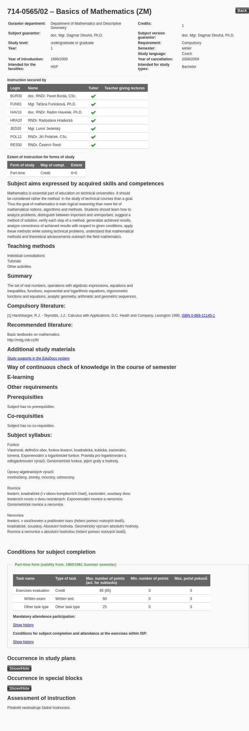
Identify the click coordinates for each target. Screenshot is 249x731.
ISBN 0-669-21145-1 (198, 315)
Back (242, 10)
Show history (23, 625)
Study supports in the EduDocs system (38, 358)
